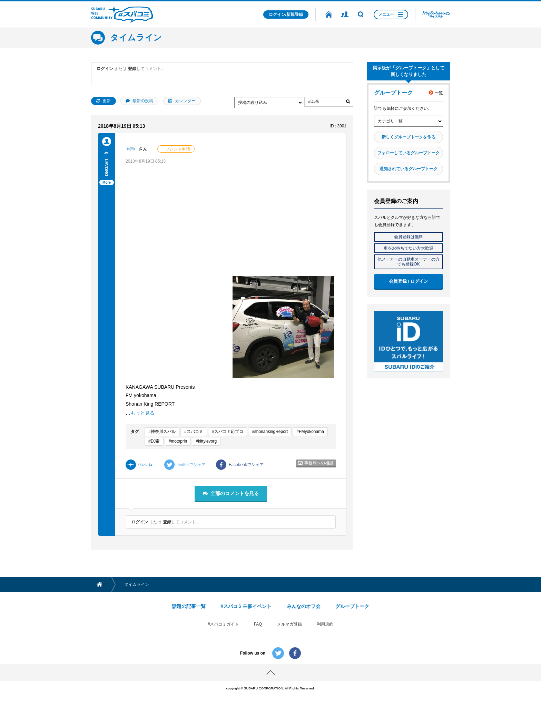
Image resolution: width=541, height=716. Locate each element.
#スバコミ (193, 431)
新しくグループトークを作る (408, 137)
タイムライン (136, 37)
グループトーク (352, 606)
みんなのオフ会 (304, 606)
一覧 (439, 92)
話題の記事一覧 (189, 606)
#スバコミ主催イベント (246, 606)
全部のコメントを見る (234, 493)
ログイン (105, 68)
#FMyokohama (310, 431)
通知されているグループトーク (408, 169)
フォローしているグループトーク (408, 153)
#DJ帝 (154, 441)
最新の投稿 (142, 100)
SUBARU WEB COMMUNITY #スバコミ (122, 14)
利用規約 (325, 624)
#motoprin (178, 441)
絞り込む (348, 102)
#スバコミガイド (223, 624)
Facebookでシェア (240, 464)
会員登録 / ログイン (409, 281)
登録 (132, 68)
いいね (139, 464)
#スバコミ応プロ (227, 431)
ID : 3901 (337, 126)
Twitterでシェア (185, 464)
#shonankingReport (270, 431)
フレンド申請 (177, 149)
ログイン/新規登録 (286, 14)
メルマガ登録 (289, 624)
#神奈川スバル (162, 431)
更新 (106, 100)
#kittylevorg (206, 441)
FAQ (258, 624)
